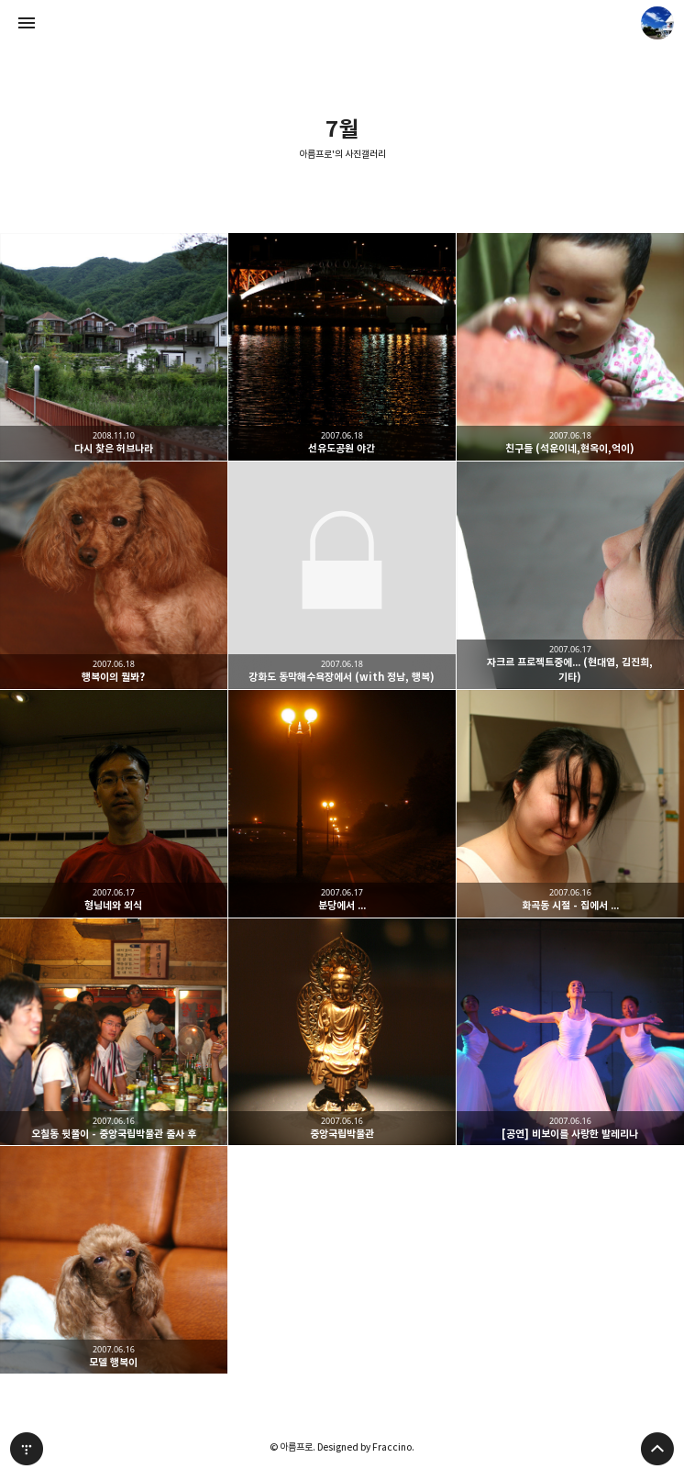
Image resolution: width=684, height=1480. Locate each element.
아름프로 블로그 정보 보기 (657, 23)
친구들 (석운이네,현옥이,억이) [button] (570, 347)
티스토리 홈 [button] (27, 1449)
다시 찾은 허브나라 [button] (113, 347)
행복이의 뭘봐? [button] (113, 575)
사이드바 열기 (27, 23)
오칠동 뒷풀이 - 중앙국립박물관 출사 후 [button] (113, 1032)
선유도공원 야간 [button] (342, 347)
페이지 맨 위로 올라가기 (657, 1449)
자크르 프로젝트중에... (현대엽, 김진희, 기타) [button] (570, 575)
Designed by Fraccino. (365, 1447)
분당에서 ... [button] (342, 804)
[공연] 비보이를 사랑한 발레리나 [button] (570, 1032)
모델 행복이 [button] (113, 1260)
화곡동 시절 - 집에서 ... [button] (570, 804)
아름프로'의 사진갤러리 (342, 155)
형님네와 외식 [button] (113, 804)
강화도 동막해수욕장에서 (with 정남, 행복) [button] (342, 575)
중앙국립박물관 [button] (342, 1032)
